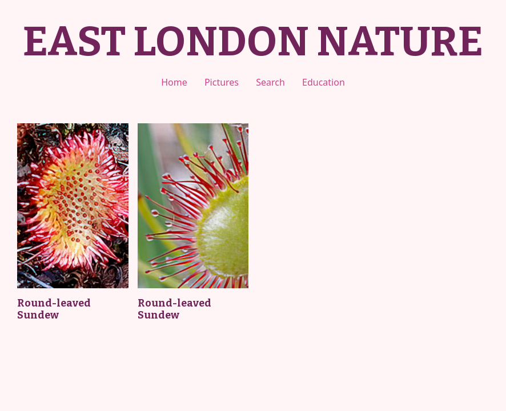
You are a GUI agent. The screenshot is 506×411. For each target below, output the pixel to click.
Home (174, 82)
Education (323, 82)
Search (270, 82)
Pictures (221, 82)
